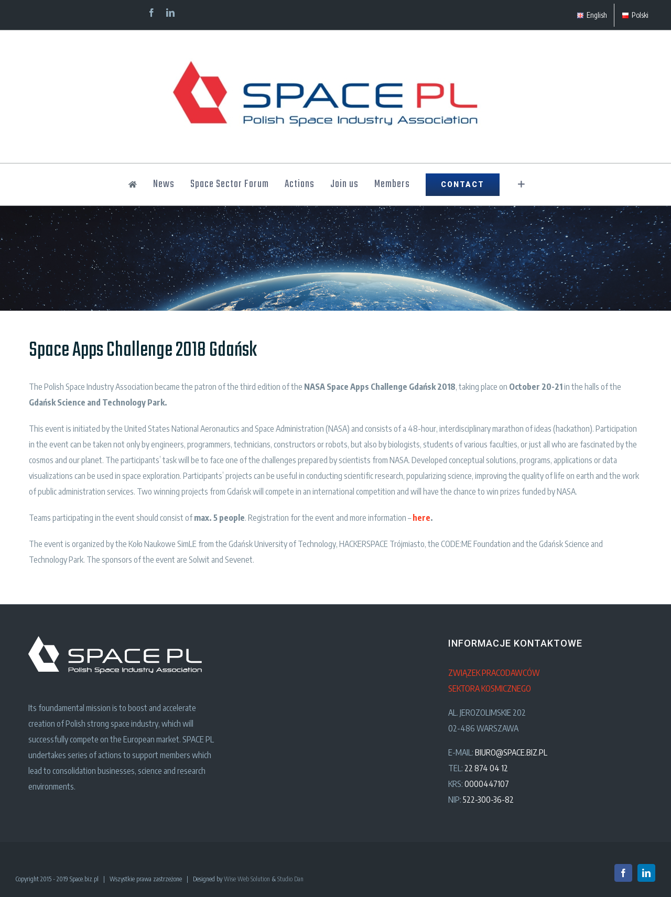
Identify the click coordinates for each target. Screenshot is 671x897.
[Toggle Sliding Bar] (521, 184)
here (421, 517)
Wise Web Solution (247, 879)
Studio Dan (290, 879)
